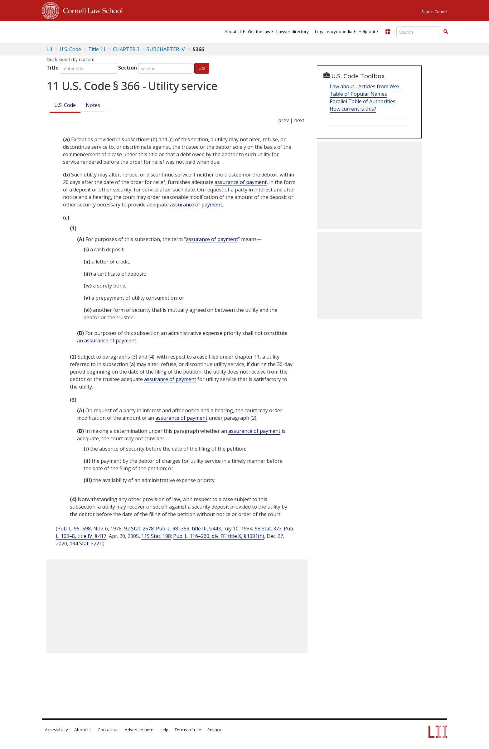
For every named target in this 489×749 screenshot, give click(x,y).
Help (164, 729)
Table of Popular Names (358, 93)
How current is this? (353, 108)
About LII (233, 31)
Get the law (259, 31)
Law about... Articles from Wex (364, 86)
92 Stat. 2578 (139, 528)
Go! (201, 68)
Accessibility (56, 729)
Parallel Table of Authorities (362, 101)
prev (283, 120)
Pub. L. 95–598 (74, 528)
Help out (367, 31)
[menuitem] (233, 31)
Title (52, 67)
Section (127, 67)
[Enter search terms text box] (418, 32)
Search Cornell (434, 11)
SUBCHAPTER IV (166, 49)
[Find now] (446, 32)
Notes (93, 105)
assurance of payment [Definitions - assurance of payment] (241, 182)
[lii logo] (112, 31)
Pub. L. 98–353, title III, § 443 (188, 528)
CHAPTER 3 (126, 49)
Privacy (214, 729)
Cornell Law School (91, 9)
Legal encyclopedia (333, 31)
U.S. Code (65, 105)
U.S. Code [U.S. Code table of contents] (70, 49)
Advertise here (139, 729)
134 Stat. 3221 (86, 543)
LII (49, 49)
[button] (445, 31)
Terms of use (188, 729)
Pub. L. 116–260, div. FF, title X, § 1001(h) (218, 536)
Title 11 (97, 49)
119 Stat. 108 (156, 536)
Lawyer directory (292, 31)
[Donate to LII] (387, 31)
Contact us (108, 729)
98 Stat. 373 (268, 528)
